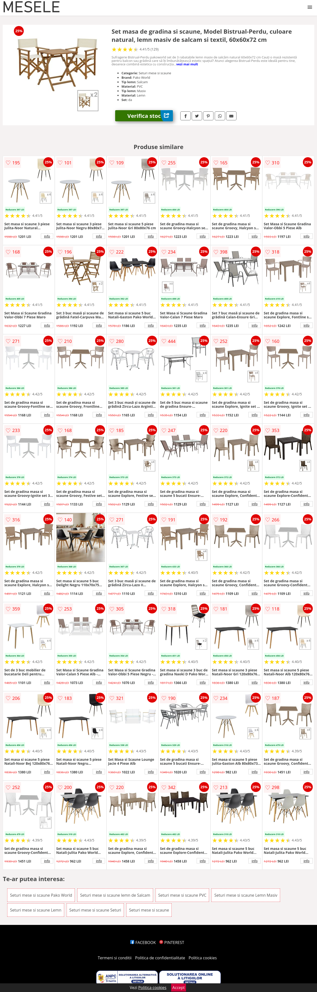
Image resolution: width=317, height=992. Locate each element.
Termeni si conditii (115, 958)
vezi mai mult (187, 64)
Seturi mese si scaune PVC (182, 895)
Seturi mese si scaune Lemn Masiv (245, 895)
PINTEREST (171, 942)
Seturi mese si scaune (149, 910)
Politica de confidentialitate (160, 958)
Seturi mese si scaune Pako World (41, 895)
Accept (178, 987)
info (47, 236)
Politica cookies (203, 958)
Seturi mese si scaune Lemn (35, 910)
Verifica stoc (150, 115)
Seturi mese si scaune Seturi (95, 910)
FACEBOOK (143, 942)
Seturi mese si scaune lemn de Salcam (115, 895)
